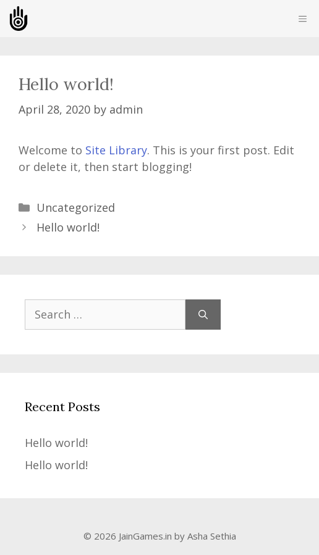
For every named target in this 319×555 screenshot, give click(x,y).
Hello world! (68, 227)
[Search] (203, 314)
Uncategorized (75, 207)
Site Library (116, 150)
